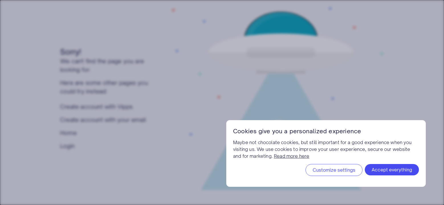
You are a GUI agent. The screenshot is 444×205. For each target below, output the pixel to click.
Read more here (291, 156)
